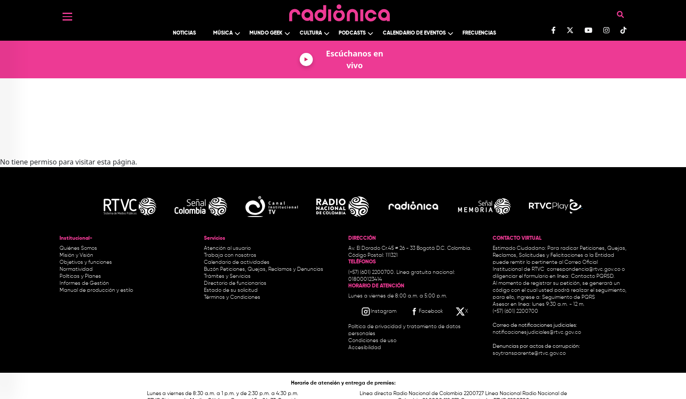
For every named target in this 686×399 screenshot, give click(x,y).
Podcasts (352, 33)
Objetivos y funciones (86, 262)
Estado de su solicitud (231, 290)
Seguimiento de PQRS (568, 297)
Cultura (311, 33)
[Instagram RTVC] (378, 311)
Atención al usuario (227, 248)
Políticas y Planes (80, 276)
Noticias (184, 33)
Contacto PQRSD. (593, 276)
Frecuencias (479, 33)
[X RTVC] (462, 311)
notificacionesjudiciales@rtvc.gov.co (537, 332)
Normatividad (76, 269)
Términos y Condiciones (232, 297)
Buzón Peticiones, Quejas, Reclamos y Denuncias (263, 269)
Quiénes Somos (78, 248)
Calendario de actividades (237, 262)
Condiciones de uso (372, 340)
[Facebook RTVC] (426, 311)
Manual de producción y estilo (96, 290)
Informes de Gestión (84, 283)
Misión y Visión (76, 255)
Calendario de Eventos (414, 33)
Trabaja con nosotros (230, 255)
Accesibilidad (365, 347)
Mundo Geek (266, 33)
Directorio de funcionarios (235, 283)
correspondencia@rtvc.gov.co (583, 269)
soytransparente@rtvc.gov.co (529, 353)
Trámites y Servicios (227, 276)
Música (223, 33)
